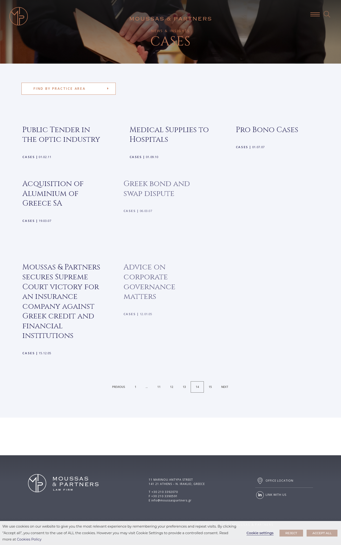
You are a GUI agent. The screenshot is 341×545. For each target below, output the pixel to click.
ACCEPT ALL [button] (322, 533)
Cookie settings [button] (260, 533)
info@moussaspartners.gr (171, 500)
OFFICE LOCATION (274, 481)
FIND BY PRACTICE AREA (59, 88)
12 (171, 387)
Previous (118, 387)
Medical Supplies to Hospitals (168, 135)
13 (184, 387)
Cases (28, 157)
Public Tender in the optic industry (61, 135)
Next (224, 387)
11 (158, 387)
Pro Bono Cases (252, 130)
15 (210, 387)
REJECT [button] (291, 533)
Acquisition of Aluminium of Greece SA (45, 193)
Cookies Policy (29, 539)
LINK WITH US (270, 495)
